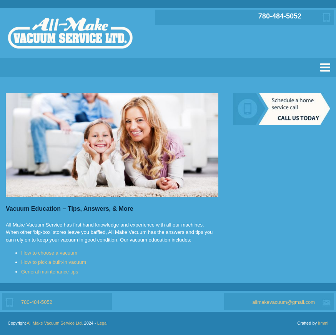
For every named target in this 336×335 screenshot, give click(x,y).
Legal (102, 323)
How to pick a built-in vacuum (53, 262)
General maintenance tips (49, 272)
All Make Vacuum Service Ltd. (55, 323)
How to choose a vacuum (49, 253)
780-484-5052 (279, 16)
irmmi (323, 323)
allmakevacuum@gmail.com (283, 302)
